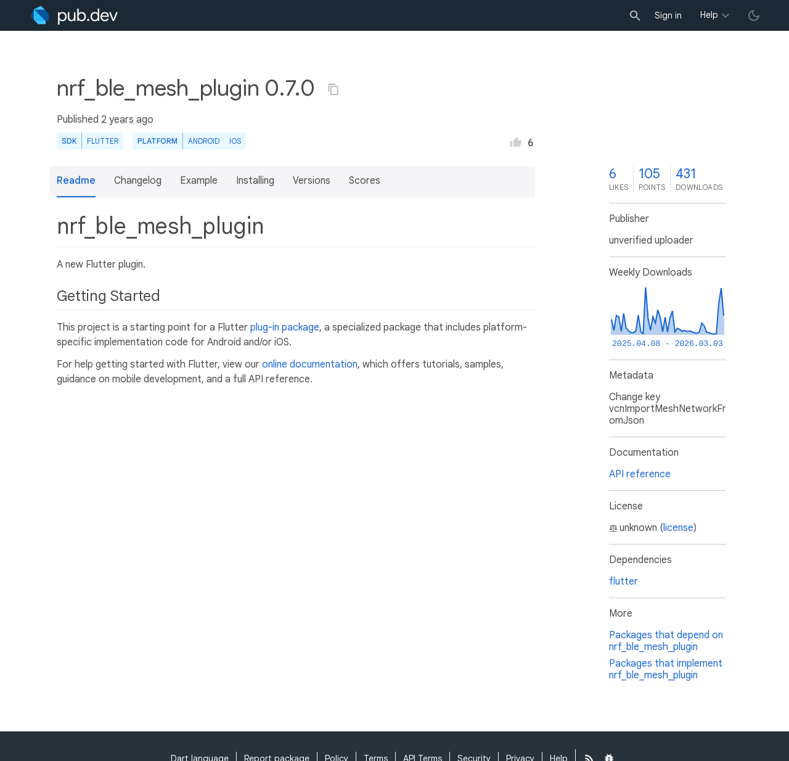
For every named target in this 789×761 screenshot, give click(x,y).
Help (709, 14)
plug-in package (284, 327)
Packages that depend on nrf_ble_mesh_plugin (666, 641)
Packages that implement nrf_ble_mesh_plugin (665, 669)
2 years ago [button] (127, 119)
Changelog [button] (137, 181)
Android (203, 141)
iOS (235, 141)
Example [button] (199, 181)
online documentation (310, 364)
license (678, 528)
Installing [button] (255, 181)
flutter (623, 581)
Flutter (102, 141)
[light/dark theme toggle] (753, 15)
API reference (640, 474)
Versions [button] (311, 181)
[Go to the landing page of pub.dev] (74, 15)
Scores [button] (364, 181)
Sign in (668, 15)
